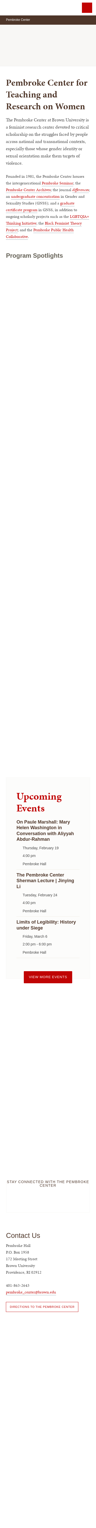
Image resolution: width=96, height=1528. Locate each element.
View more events (48, 977)
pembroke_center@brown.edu (31, 1292)
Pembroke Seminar (57, 183)
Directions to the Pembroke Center (42, 1306)
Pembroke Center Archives (28, 190)
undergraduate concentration (35, 196)
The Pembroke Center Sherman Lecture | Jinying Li (45, 880)
